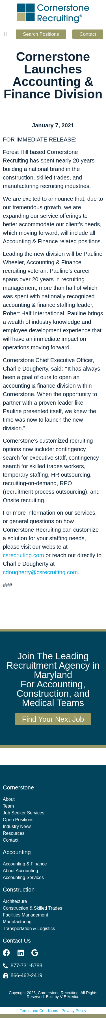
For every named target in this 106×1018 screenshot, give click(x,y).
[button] (5, 34)
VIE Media (69, 996)
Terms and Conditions (39, 1010)
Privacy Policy (74, 1010)
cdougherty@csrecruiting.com (40, 572)
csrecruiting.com (23, 555)
